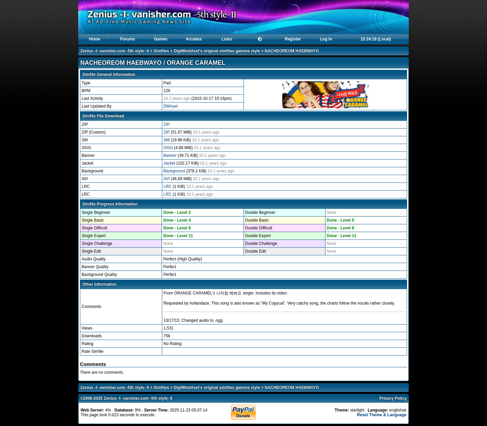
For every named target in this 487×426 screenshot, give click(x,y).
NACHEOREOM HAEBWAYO (292, 51)
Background (175, 171)
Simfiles (161, 51)
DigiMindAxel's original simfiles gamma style (217, 51)
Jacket (170, 163)
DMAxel (171, 106)
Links (227, 39)
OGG (169, 147)
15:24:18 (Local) (376, 39)
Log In (326, 39)
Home (94, 39)
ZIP (167, 124)
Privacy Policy (393, 398)
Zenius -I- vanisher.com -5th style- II (114, 51)
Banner (171, 155)
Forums (127, 39)
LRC (168, 186)
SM (167, 140)
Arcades (194, 39)
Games (160, 39)
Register (293, 39)
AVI (167, 178)
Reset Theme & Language (381, 415)
